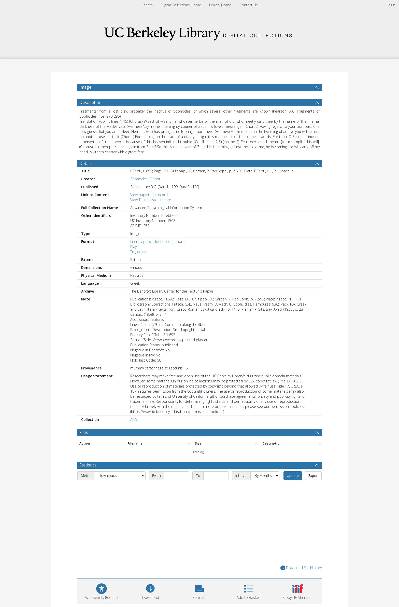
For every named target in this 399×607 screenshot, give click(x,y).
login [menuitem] (391, 5)
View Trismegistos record (150, 199)
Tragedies (138, 251)
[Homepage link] (199, 32)
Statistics (87, 465)
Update (293, 475)
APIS (133, 419)
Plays (134, 246)
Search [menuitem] (147, 5)
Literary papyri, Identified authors (157, 241)
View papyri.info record (149, 194)
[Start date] (176, 475)
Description (90, 102)
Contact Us (248, 5)
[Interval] (264, 475)
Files (83, 432)
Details (86, 163)
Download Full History (301, 568)
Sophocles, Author (145, 178)
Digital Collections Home (181, 5)
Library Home (220, 5)
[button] (199, 590)
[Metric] (120, 475)
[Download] (150, 590)
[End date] (216, 475)
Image (85, 87)
